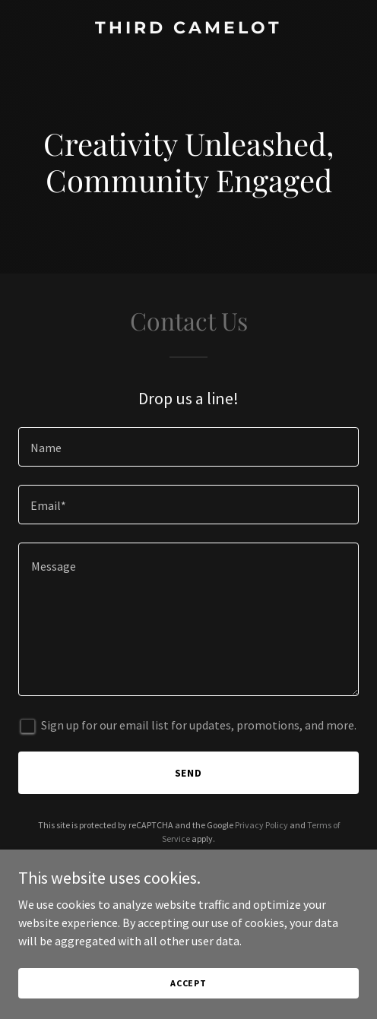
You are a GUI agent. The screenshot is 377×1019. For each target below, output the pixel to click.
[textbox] (188, 447)
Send (189, 773)
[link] (188, 28)
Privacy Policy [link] (261, 825)
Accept (188, 983)
